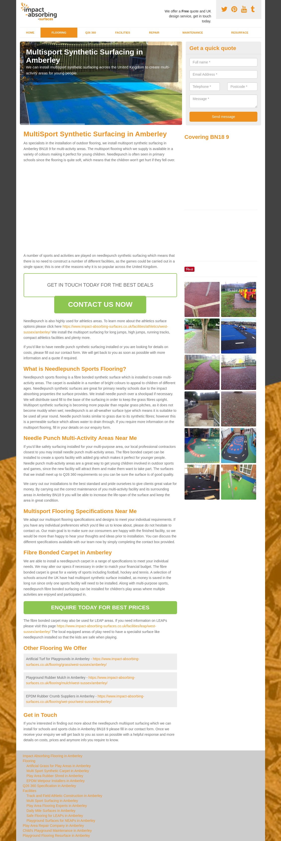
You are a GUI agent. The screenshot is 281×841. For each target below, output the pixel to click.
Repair (154, 32)
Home (30, 32)
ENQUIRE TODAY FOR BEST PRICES (100, 607)
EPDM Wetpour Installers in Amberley (56, 781)
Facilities (122, 32)
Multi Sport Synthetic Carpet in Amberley (58, 771)
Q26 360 (90, 32)
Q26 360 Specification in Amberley (49, 786)
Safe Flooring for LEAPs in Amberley (55, 816)
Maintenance (193, 32)
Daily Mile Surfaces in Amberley (51, 811)
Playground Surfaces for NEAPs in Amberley (61, 821)
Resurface (239, 32)
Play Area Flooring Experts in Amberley (57, 806)
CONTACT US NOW (100, 304)
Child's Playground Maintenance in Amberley (57, 831)
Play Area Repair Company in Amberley (53, 826)
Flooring (58, 32)
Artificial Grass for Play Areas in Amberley (59, 766)
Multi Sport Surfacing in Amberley (52, 801)
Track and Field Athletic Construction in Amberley (64, 796)
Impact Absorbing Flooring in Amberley (53, 756)
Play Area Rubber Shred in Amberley (55, 776)
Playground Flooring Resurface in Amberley (56, 836)
